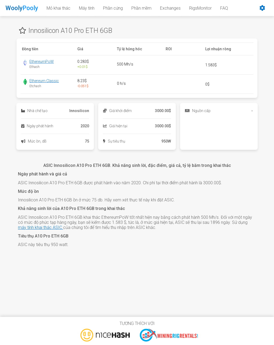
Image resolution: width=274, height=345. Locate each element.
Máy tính (86, 8)
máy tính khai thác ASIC (40, 227)
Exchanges (170, 8)
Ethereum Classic (44, 81)
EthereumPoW (41, 61)
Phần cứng (113, 8)
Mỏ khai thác (58, 8)
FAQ (224, 8)
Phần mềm (141, 8)
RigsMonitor (200, 8)
